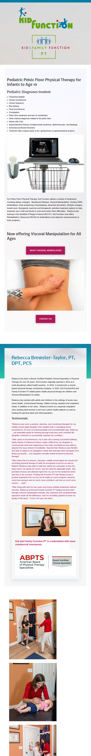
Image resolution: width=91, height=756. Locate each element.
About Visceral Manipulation (45, 250)
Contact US (45, 319)
